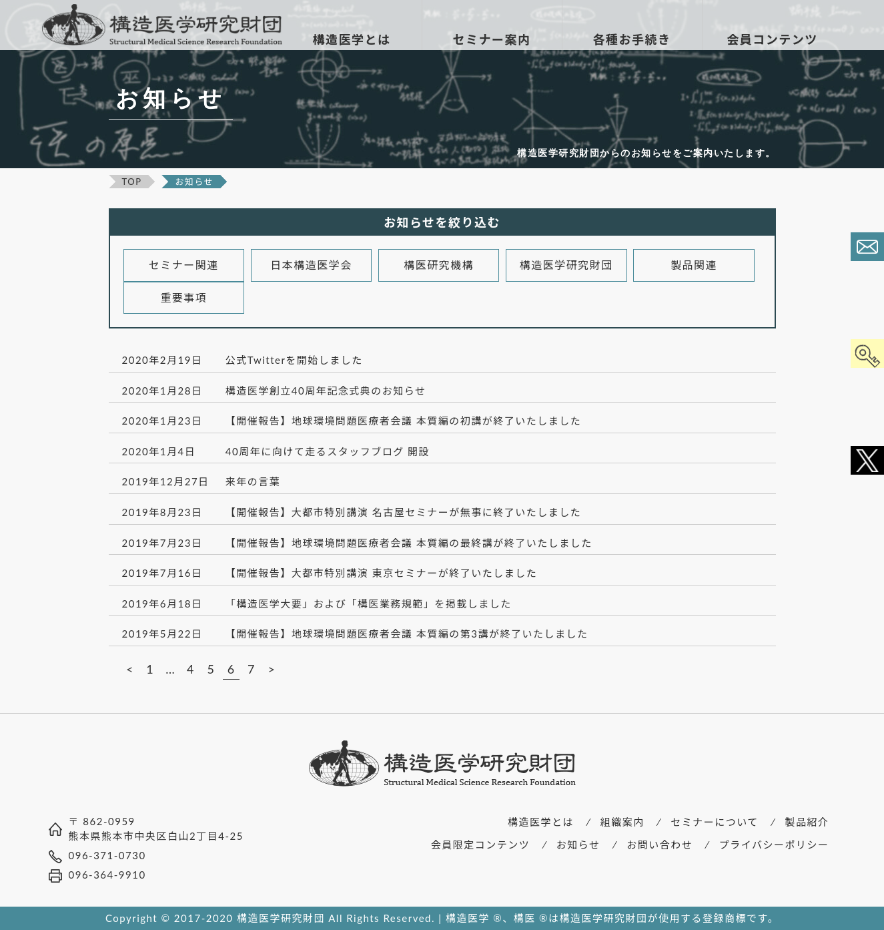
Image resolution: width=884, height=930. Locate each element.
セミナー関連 (184, 264)
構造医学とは (541, 822)
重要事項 (183, 297)
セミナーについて (715, 822)
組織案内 (622, 822)
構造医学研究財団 (566, 264)
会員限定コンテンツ (480, 845)
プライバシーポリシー (774, 845)
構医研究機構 (439, 264)
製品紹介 (807, 822)
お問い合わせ (659, 845)
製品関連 (694, 264)
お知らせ (578, 845)
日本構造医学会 (311, 264)
